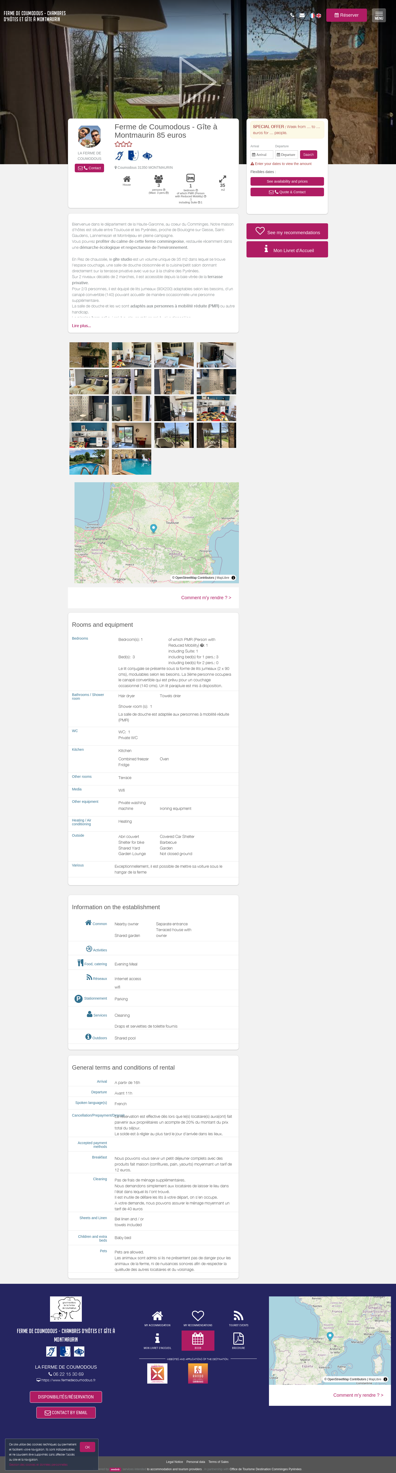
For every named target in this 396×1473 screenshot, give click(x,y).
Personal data (195, 1462)
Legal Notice (174, 1462)
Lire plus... (81, 325)
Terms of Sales (219, 1462)
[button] (89, 168)
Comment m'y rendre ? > (206, 597)
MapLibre (223, 577)
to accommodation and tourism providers (174, 1469)
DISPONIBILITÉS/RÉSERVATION (66, 1396)
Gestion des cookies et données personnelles (38, 1464)
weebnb (115, 1469)
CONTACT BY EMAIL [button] (66, 1412)
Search (308, 154)
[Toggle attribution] (233, 578)
